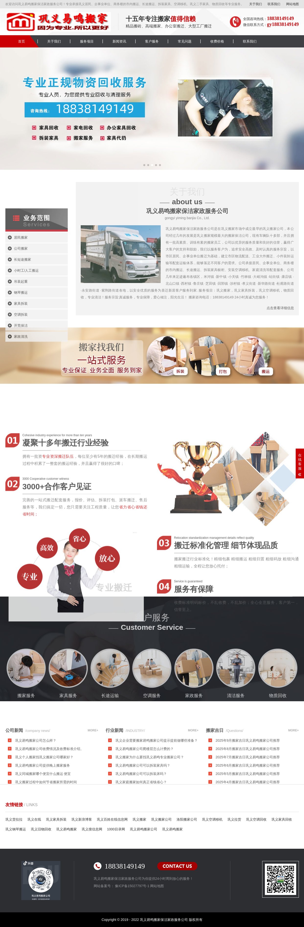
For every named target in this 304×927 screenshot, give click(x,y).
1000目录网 (116, 829)
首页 (21, 41)
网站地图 (292, 4)
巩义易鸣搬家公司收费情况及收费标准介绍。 (49, 774)
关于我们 (255, 4)
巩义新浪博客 (81, 819)
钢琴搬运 (21, 340)
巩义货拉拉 (14, 819)
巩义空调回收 (256, 819)
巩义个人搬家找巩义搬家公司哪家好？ (44, 782)
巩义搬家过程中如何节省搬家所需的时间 (46, 807)
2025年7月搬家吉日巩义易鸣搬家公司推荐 (248, 782)
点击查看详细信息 (280, 308)
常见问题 (184, 41)
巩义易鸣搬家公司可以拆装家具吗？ (142, 791)
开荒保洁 (21, 373)
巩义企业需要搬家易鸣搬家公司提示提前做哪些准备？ (156, 766)
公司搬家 (21, 296)
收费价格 (217, 41)
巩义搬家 (139, 819)
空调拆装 (21, 362)
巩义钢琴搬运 (15, 829)
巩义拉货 (234, 819)
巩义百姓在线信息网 (112, 819)
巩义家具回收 (281, 819)
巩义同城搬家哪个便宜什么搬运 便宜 (43, 799)
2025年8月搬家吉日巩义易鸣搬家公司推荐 (248, 774)
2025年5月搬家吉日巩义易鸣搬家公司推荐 (248, 799)
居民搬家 (21, 285)
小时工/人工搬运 (26, 318)
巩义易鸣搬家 (66, 829)
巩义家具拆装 (56, 819)
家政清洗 (21, 384)
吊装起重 (21, 329)
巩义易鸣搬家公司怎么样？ (35, 766)
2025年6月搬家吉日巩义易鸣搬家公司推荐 (248, 791)
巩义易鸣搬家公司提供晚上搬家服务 (42, 791)
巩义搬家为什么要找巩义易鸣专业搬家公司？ (149, 782)
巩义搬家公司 (161, 819)
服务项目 (87, 41)
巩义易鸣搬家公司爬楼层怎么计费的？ (144, 774)
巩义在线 (34, 819)
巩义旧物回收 (41, 829)
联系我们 (274, 4)
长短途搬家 (22, 307)
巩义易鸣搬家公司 (143, 829)
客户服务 (152, 41)
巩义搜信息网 (92, 829)
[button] (144, 165)
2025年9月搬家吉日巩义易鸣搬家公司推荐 (248, 766)
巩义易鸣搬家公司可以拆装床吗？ (141, 799)
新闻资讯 (119, 41)
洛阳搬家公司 (187, 819)
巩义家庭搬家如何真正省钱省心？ (141, 807)
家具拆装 (21, 351)
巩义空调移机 (212, 819)
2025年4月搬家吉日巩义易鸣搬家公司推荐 (248, 807)
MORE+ (93, 755)
